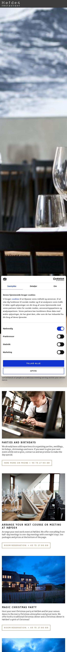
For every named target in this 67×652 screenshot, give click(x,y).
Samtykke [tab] (11, 286)
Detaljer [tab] (33, 286)
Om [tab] (55, 286)
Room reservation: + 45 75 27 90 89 (26, 545)
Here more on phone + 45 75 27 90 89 (27, 463)
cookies (15, 299)
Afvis (33, 371)
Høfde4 (11, 3)
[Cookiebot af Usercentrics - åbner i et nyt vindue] (53, 279)
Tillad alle (33, 363)
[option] (33, 171)
